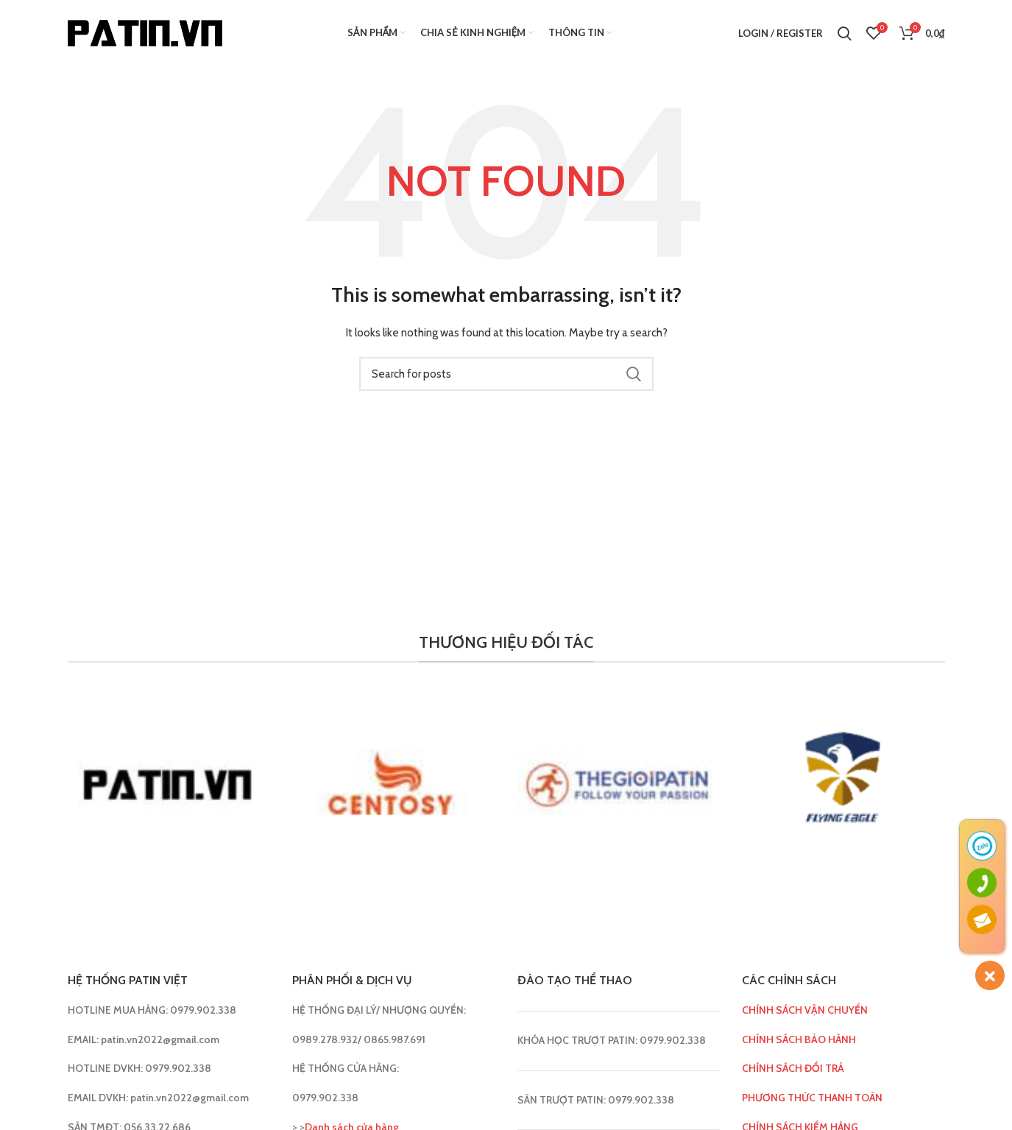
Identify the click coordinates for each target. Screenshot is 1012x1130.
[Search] (844, 33)
